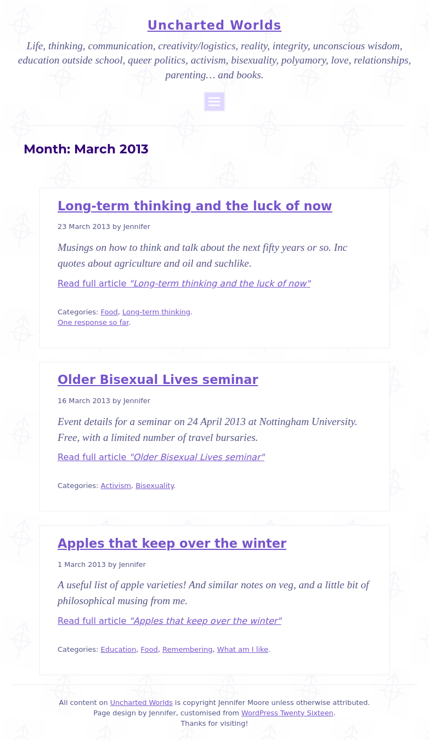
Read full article (184, 283)
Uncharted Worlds (214, 25)
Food (109, 312)
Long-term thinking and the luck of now (195, 206)
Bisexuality (154, 485)
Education (119, 649)
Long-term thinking (156, 312)
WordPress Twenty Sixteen (287, 713)
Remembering (187, 649)
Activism (116, 485)
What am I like (242, 649)
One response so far (93, 322)
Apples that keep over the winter (172, 543)
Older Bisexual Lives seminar (158, 379)
